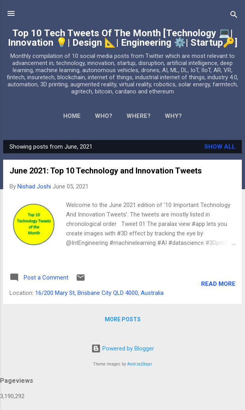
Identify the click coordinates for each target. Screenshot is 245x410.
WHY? (173, 115)
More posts (123, 319)
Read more (218, 283)
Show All (220, 146)
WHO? (103, 115)
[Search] (234, 16)
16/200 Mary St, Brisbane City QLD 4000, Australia (99, 292)
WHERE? (138, 115)
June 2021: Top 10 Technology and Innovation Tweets (105, 170)
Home (72, 115)
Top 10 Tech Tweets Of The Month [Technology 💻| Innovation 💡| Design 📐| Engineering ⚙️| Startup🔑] (122, 38)
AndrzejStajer (139, 364)
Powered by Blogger (122, 348)
